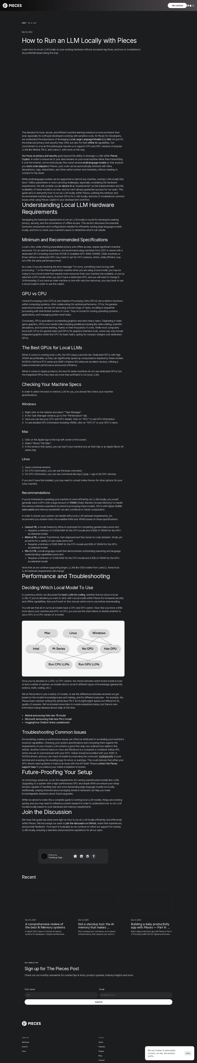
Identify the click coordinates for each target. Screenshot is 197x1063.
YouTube (135, 1039)
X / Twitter (136, 1021)
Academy (111, 1034)
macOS (68, 1020)
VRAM (73, 502)
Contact (89, 1034)
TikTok (134, 1030)
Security (154, 1026)
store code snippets (36, 166)
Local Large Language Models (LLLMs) (90, 139)
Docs (88, 1038)
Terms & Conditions (158, 1021)
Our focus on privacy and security (39, 155)
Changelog (112, 1016)
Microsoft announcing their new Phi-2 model (48, 719)
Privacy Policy (156, 1016)
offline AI (92, 143)
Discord (135, 1016)
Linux (67, 1025)
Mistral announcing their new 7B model (45, 715)
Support (111, 1038)
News (110, 1020)
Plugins (89, 1025)
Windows (69, 1016)
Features (89, 1020)
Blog (88, 1029)
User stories (112, 1029)
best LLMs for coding (73, 595)
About (88, 1016)
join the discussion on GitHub (81, 823)
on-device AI (65, 186)
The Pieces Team (50, 858)
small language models (94, 162)
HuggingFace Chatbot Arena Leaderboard (47, 722)
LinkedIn (135, 1035)
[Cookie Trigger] (157, 1030)
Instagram (136, 1026)
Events (110, 1025)
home (24, 23)
